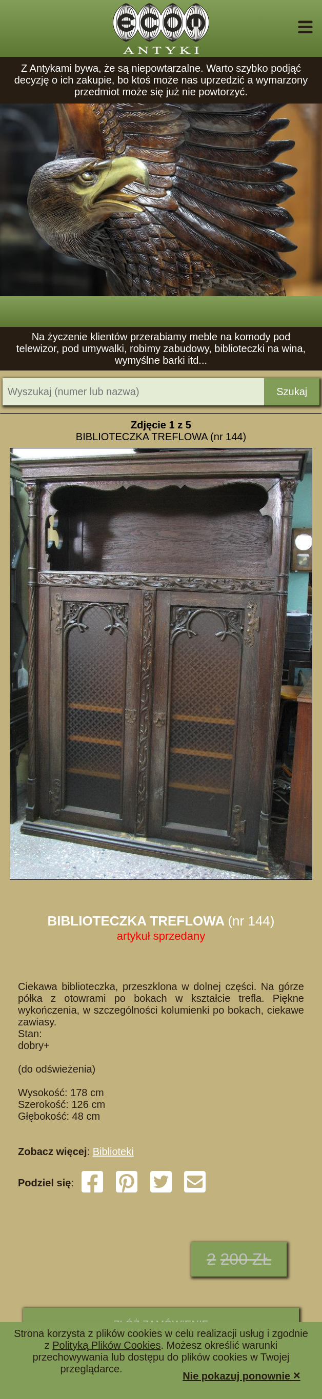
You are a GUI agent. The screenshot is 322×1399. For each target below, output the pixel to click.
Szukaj (291, 391)
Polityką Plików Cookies (106, 1345)
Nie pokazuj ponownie (241, 1375)
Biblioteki (113, 1151)
